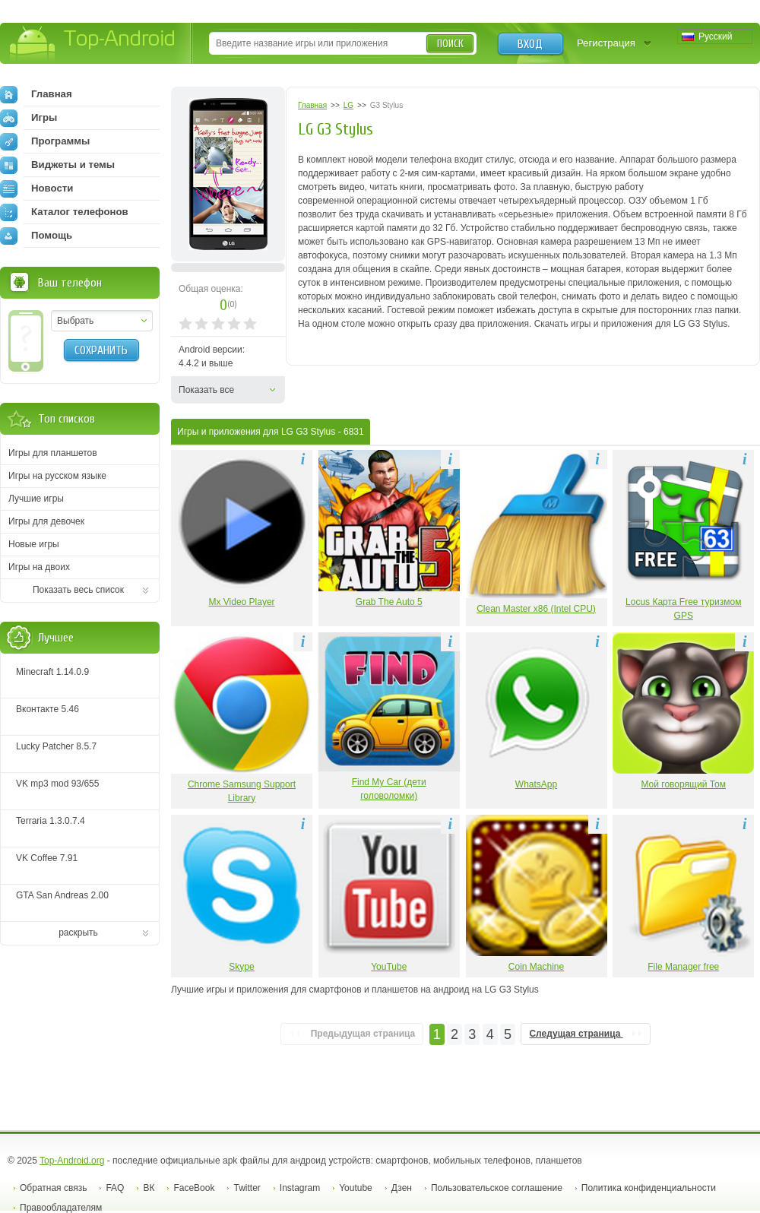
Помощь (36, 235)
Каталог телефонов (64, 212)
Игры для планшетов (52, 453)
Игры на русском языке (57, 475)
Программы (45, 141)
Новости (36, 188)
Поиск (450, 43)
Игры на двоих (39, 567)
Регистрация (606, 43)
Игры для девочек (46, 521)
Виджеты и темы (57, 165)
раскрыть (78, 932)
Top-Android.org (72, 1160)
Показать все (206, 390)
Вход (530, 44)
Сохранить (101, 350)
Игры (28, 117)
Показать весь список (78, 589)
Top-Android (93, 44)
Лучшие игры (36, 498)
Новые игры (33, 544)
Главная (36, 94)
